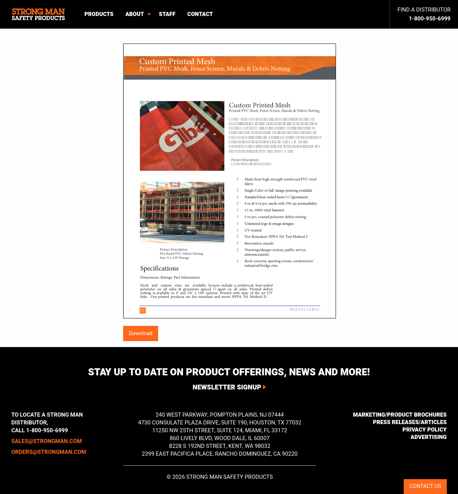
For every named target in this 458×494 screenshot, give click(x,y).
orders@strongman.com (49, 452)
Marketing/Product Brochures (400, 415)
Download (141, 333)
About (134, 14)
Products (98, 14)
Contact (200, 14)
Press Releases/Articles (409, 422)
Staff (167, 14)
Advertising (429, 437)
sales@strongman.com (47, 441)
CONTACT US (425, 486)
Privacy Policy (425, 430)
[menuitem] (39, 14)
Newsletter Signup (227, 387)
